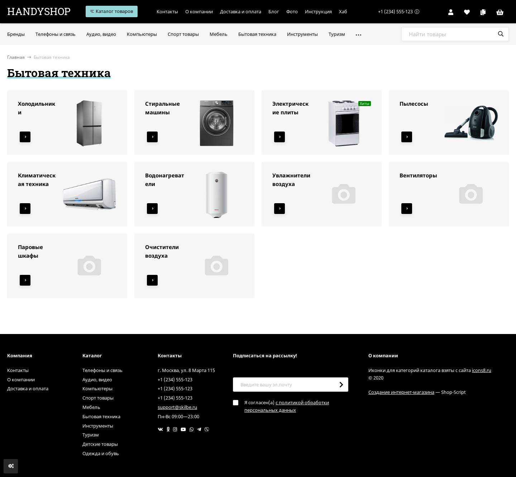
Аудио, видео (97, 379)
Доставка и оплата (243, 11)
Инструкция (321, 11)
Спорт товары (98, 398)
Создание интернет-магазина (401, 392)
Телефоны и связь (102, 370)
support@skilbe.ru (177, 407)
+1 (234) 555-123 (395, 11)
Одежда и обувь (100, 453)
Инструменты (97, 426)
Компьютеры (97, 388)
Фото (295, 11)
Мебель (91, 407)
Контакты (170, 11)
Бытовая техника (101, 416)
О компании (202, 11)
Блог (276, 11)
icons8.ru (481, 370)
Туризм (90, 434)
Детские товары (100, 444)
